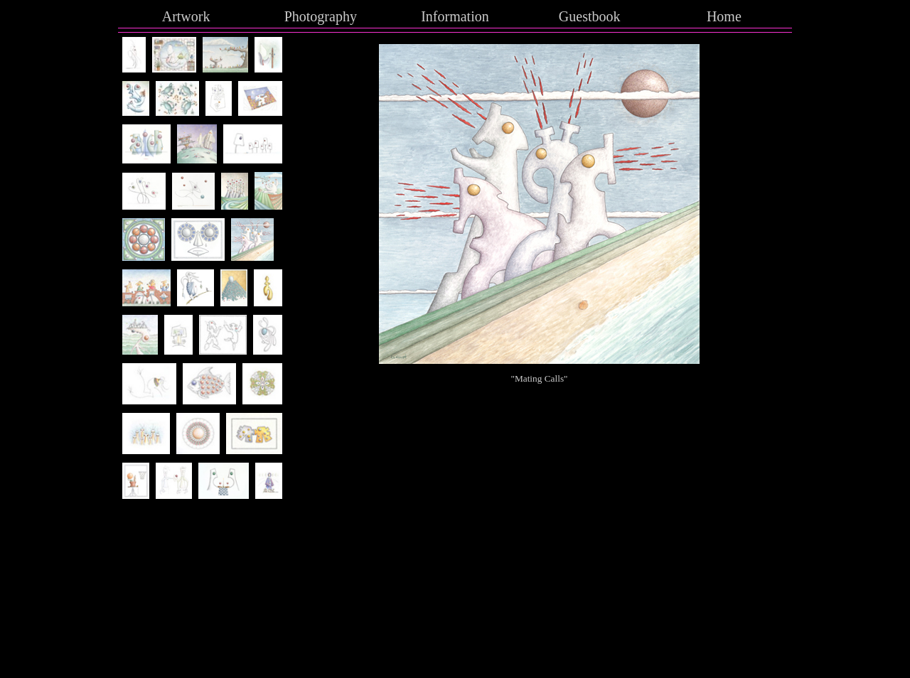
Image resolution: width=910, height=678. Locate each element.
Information (455, 16)
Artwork (186, 16)
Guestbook (590, 16)
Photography (320, 16)
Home (724, 16)
